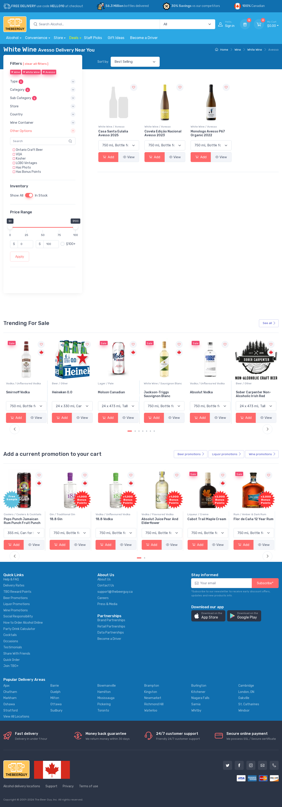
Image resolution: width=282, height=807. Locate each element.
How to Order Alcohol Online (23, 623)
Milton (54, 698)
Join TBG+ (11, 666)
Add (108, 157)
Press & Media (107, 604)
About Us (104, 579)
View (129, 157)
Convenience (36, 38)
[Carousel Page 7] (154, 431)
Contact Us (105, 585)
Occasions (10, 641)
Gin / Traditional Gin (64, 514)
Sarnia (195, 704)
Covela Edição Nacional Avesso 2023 (162, 133)
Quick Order (11, 660)
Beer (191, 454)
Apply (19, 257)
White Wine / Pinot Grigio (22, 383)
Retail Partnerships (111, 626)
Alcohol (12, 38)
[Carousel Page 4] (142, 431)
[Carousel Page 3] (139, 431)
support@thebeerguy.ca (115, 592)
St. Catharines (248, 704)
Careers (103, 598)
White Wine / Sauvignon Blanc (209, 383)
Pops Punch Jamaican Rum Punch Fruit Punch (24, 521)
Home (221, 49)
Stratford (10, 710)
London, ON (246, 692)
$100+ (70, 244)
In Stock (41, 195)
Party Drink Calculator (19, 629)
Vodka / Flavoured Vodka (160, 514)
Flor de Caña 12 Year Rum (256, 519)
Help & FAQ (11, 579)
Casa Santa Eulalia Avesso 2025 (113, 133)
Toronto (103, 710)
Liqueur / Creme (200, 514)
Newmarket (152, 698)
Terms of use (88, 786)
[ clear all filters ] (35, 63)
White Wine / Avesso (111, 126)
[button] (42, 82)
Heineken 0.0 (108, 392)
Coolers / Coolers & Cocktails (25, 514)
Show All (16, 195)
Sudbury (56, 710)
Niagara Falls (200, 698)
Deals (73, 38)
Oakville (243, 698)
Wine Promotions (15, 610)
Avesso (49, 72)
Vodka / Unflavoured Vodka (69, 383)
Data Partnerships (110, 632)
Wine (238, 49)
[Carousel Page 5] (146, 431)
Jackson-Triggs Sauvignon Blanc (203, 394)
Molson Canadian (157, 392)
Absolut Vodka (247, 392)
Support (51, 786)
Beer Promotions (15, 598)
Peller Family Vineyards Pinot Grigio (24, 394)
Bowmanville (106, 686)
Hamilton (104, 692)
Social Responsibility (18, 616)
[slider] (10, 227)
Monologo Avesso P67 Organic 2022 (208, 133)
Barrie (54, 686)
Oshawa (9, 704)
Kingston (150, 692)
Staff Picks (93, 38)
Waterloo (150, 710)
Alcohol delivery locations (21, 786)
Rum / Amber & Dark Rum (252, 514)
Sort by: (103, 62)
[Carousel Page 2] (135, 431)
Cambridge (246, 686)
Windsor (244, 710)
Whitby (196, 710)
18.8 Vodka (106, 519)
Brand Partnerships (111, 620)
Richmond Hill (154, 704)
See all (269, 323)
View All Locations (16, 716)
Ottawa (56, 704)
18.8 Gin (58, 519)
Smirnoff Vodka (64, 392)
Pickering (104, 704)
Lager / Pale (151, 383)
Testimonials (12, 647)
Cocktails (10, 635)
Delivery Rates (13, 585)
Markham (10, 698)
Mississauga (105, 698)
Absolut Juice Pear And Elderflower (162, 521)
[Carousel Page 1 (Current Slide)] (129, 431)
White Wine (254, 49)
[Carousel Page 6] (150, 431)
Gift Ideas (116, 38)
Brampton (151, 686)
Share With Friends (16, 654)
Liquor (226, 454)
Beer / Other (106, 383)
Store (58, 38)
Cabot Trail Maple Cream (209, 519)
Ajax (6, 686)
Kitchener (198, 692)
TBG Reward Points (17, 592)
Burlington (198, 686)
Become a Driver (144, 38)
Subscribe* (265, 583)
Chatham (10, 692)
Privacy (68, 786)
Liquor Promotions (16, 604)
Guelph (55, 692)
